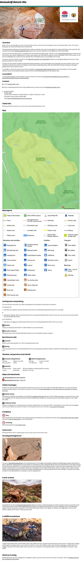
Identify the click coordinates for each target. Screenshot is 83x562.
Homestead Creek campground (45, 69)
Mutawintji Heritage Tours (53, 87)
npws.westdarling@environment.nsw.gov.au (20, 98)
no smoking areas (21, 425)
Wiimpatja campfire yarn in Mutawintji (38, 59)
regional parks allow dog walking (69, 418)
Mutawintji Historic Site (15, 380)
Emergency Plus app (38, 396)
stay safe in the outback (57, 407)
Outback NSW (11, 84)
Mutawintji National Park (21, 51)
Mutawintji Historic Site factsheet (15, 378)
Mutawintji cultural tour (65, 53)
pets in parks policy (14, 419)
